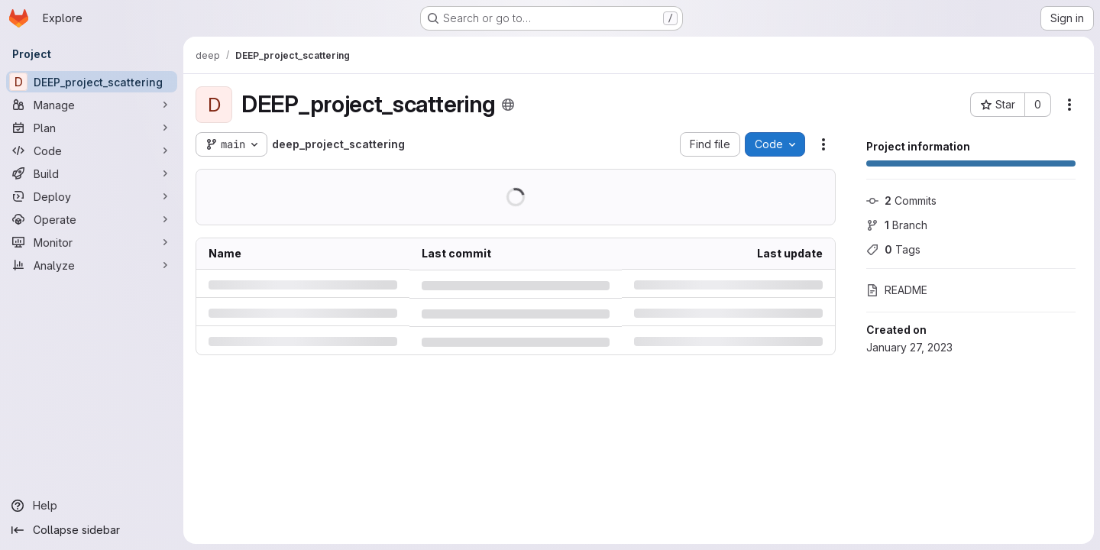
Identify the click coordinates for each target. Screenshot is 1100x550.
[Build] (91, 173)
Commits (901, 200)
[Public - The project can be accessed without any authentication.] (508, 105)
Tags (893, 249)
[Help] (91, 505)
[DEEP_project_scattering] (91, 81)
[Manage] (91, 104)
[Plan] (91, 127)
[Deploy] (91, 196)
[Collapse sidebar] (91, 530)
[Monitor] (91, 242)
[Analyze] (91, 265)
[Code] (91, 150)
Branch (896, 224)
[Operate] (91, 219)
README (896, 289)
